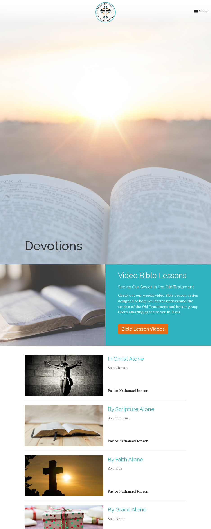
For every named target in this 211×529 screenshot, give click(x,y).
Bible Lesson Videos (143, 329)
